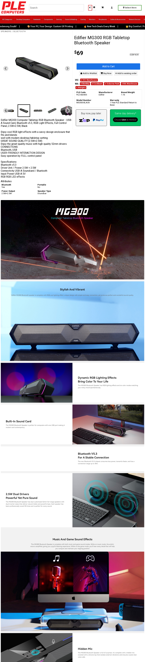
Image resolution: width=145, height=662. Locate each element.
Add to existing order (126, 73)
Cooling (83, 19)
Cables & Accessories (118, 19)
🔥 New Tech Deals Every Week (101, 26)
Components (48, 19)
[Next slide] (67, 68)
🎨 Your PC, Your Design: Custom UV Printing (52, 26)
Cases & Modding (71, 19)
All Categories (7, 19)
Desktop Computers (23, 19)
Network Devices (134, 19)
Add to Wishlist (88, 73)
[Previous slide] (5, 68)
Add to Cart (108, 66)
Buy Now (106, 73)
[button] (9, 110)
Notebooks (37, 19)
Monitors (92, 19)
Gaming (59, 19)
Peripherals (103, 19)
